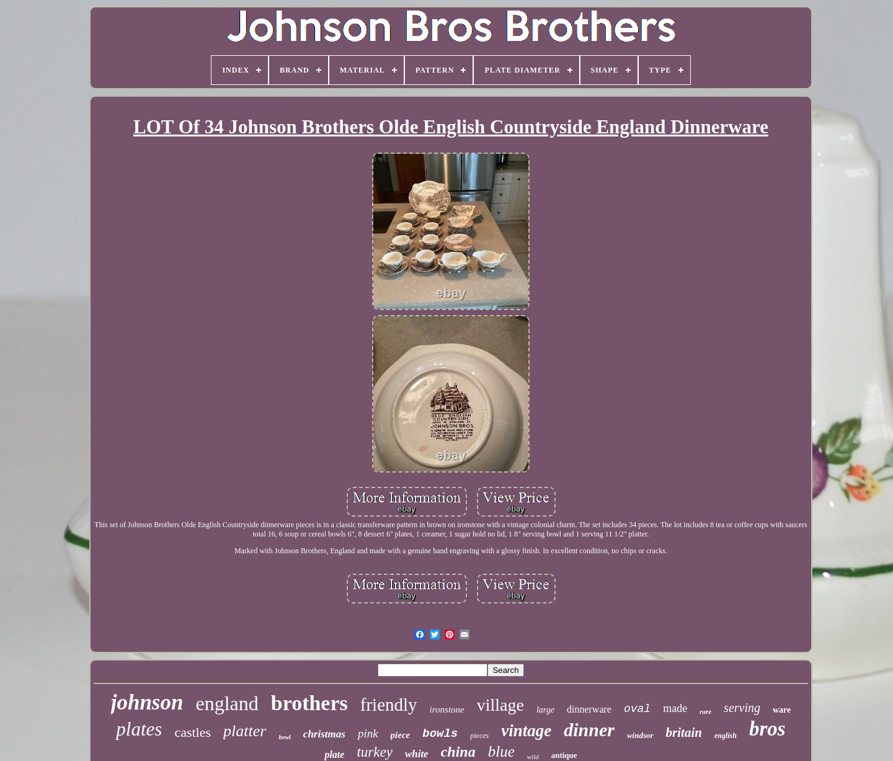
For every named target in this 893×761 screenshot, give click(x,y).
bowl (284, 737)
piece (401, 735)
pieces (479, 735)
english (725, 735)
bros (767, 729)
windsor (640, 735)
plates (139, 729)
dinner (589, 729)
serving (742, 707)
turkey (374, 752)
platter (244, 731)
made (675, 708)
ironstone (447, 709)
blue (501, 751)
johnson (147, 702)
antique (564, 755)
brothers (309, 703)
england (226, 703)
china (458, 752)
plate (334, 754)
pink (368, 733)
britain (684, 732)
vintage (526, 730)
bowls (440, 734)
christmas (324, 734)
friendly (388, 704)
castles (192, 732)
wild (533, 756)
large (545, 709)
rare (705, 711)
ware (782, 709)
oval (637, 709)
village (500, 704)
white (417, 754)
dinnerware (589, 709)
